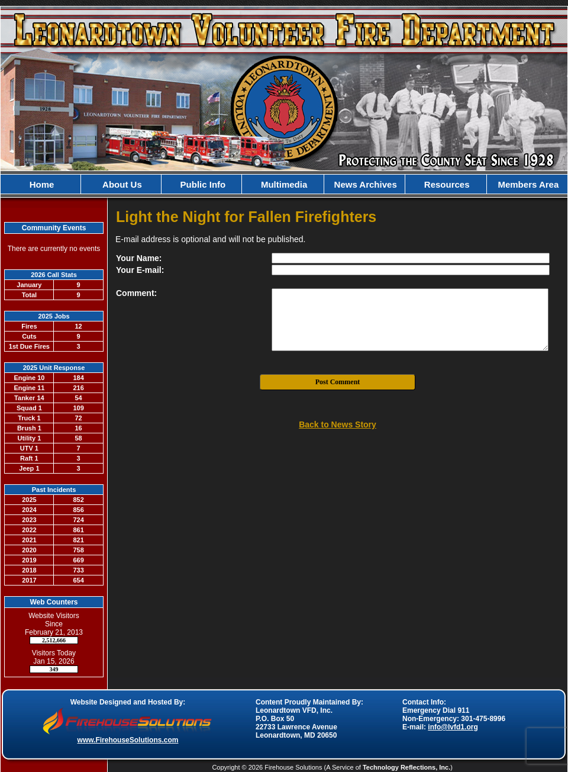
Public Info (201, 184)
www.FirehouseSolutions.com (128, 740)
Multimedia (283, 184)
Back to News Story (337, 424)
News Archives (363, 184)
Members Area (527, 184)
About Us (121, 184)
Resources (446, 184)
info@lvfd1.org (452, 727)
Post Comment (337, 382)
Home (40, 184)
